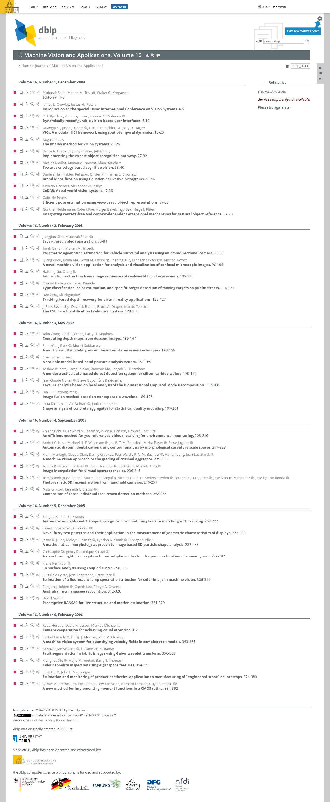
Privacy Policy (55, 720)
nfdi (99, 6)
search (68, 6)
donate (119, 6)
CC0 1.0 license (103, 715)
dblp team (81, 710)
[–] (266, 82)
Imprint (72, 720)
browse (49, 6)
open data (73, 715)
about (85, 6)
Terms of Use (34, 720)
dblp (34, 6)
